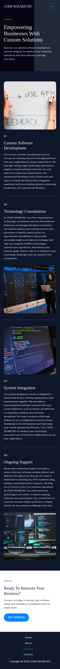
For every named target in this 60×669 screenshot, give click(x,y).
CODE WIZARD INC (18, 6)
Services (28, 648)
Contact (28, 654)
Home (28, 637)
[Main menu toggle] (52, 6)
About (28, 643)
